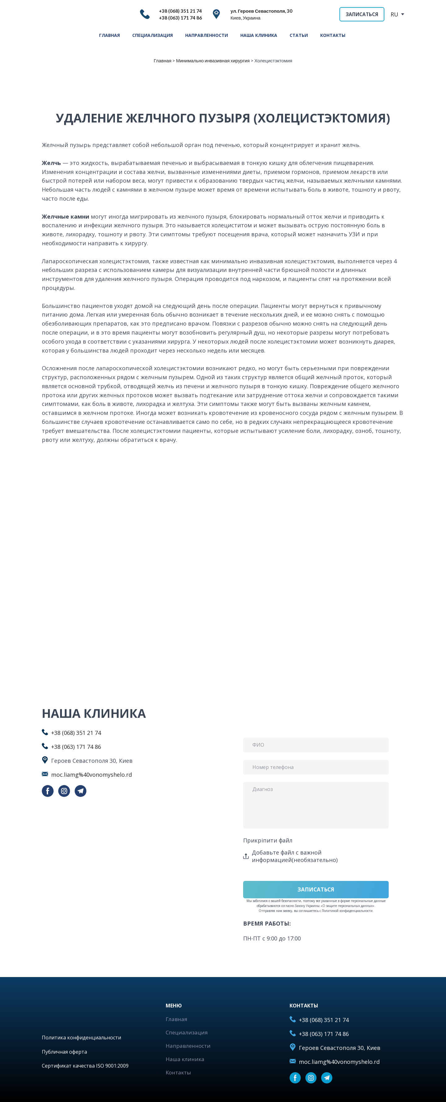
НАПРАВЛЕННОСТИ (206, 35)
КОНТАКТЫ (332, 35)
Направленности (188, 1045)
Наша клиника (185, 1059)
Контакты (178, 1072)
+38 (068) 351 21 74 (76, 732)
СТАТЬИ (299, 35)
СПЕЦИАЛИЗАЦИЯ (152, 35)
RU (394, 14)
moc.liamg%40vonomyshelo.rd (91, 774)
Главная (176, 1019)
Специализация (187, 1032)
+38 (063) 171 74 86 (76, 746)
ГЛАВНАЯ (109, 35)
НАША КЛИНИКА (258, 35)
